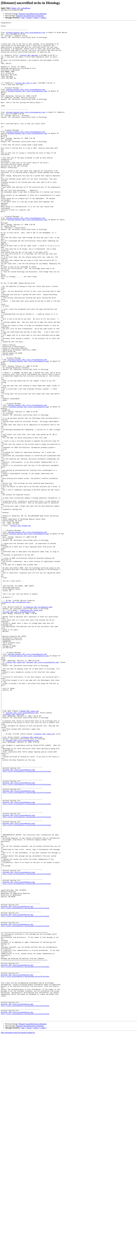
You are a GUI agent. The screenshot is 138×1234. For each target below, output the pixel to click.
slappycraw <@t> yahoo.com (31, 728)
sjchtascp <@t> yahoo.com (13, 853)
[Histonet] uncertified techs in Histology (33, 14)
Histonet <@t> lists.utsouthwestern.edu (42, 790)
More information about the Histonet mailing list (18, 1232)
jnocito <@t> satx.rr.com (25, 95)
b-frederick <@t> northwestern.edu (16, 718)
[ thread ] (29, 18)
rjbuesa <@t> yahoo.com (15, 790)
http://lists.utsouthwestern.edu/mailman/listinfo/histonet (27, 921)
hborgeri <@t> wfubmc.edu (20, 626)
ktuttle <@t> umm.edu (28, 62)
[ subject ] (36, 18)
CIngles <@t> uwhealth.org (20, 8)
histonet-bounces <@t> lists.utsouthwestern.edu (25, 35)
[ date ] (23, 18)
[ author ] (43, 18)
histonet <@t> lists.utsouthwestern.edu (19, 730)
